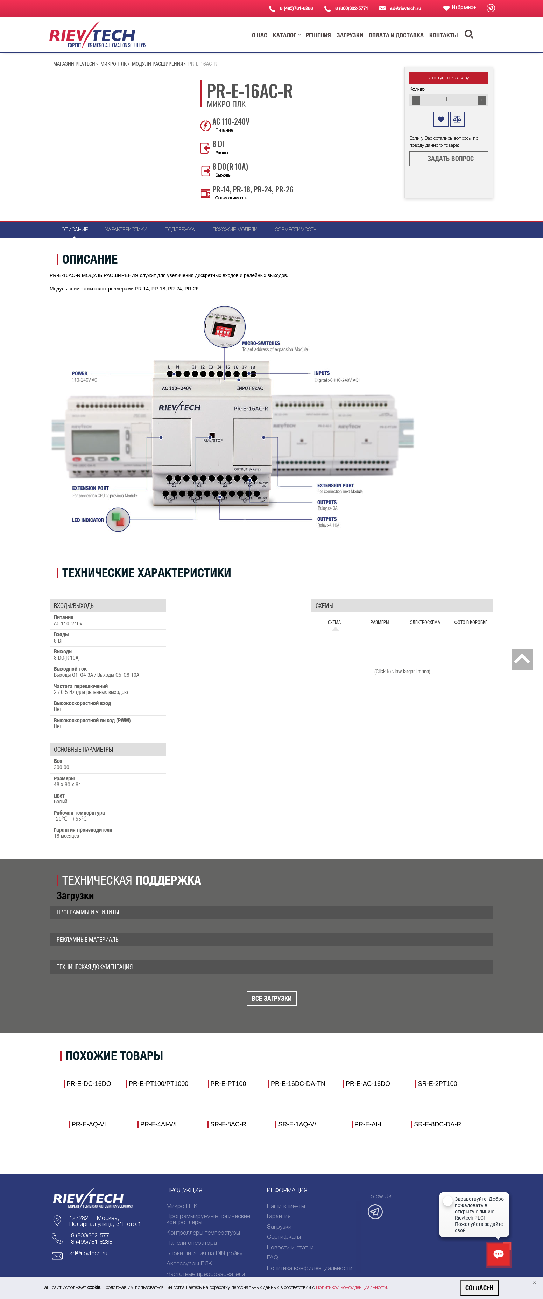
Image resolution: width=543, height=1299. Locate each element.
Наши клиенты (286, 1206)
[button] (259, 35)
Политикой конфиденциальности (351, 1288)
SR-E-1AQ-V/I (298, 1124)
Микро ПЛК (114, 64)
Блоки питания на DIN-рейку (204, 1253)
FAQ (272, 1258)
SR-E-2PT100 (437, 1083)
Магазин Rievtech (75, 64)
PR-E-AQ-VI (89, 1124)
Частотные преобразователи (206, 1274)
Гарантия (279, 1216)
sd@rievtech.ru (88, 1253)
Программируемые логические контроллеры (208, 1219)
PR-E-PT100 (228, 1083)
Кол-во (416, 89)
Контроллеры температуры (203, 1233)
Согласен (479, 1288)
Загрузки (279, 1227)
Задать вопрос (451, 158)
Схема (334, 622)
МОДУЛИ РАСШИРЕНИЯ (159, 64)
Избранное (464, 7)
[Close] (534, 1283)
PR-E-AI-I (367, 1124)
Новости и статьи (290, 1247)
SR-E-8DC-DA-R (437, 1124)
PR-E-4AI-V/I (158, 1124)
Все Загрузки (272, 998)
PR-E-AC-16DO (368, 1083)
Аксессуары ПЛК (189, 1263)
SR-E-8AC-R (228, 1124)
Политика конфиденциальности (309, 1268)
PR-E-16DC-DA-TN (298, 1083)
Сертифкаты (284, 1237)
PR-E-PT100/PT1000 (158, 1083)
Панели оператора (192, 1243)
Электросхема (425, 622)
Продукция (184, 1190)
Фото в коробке (470, 622)
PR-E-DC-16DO (88, 1083)
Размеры (380, 622)
